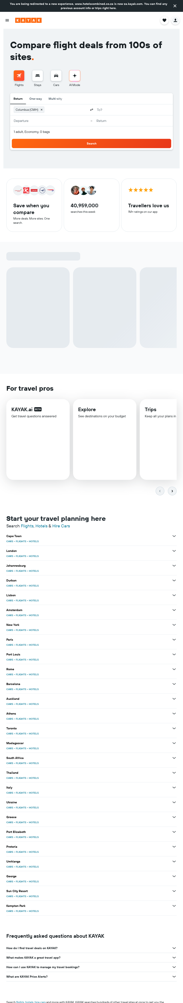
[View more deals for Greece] (174, 817)
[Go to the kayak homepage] (28, 20)
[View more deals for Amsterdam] (174, 610)
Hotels (41, 525)
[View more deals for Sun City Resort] (174, 891)
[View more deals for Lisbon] (174, 595)
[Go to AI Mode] (74, 75)
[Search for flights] (19, 75)
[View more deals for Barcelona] (174, 683)
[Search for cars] (56, 75)
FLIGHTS (21, 541)
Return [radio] (18, 99)
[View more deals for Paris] (174, 639)
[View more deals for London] (174, 550)
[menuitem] (19, 78)
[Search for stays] (37, 75)
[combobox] (66, 110)
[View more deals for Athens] (174, 713)
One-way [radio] (35, 99)
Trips (150, 410)
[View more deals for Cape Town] (174, 536)
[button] (175, 6)
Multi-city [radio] (55, 99)
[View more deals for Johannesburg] (174, 565)
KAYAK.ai (22, 410)
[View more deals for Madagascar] (174, 743)
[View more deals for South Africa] (174, 757)
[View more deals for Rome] (174, 669)
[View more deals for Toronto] (174, 728)
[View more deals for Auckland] (174, 698)
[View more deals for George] (174, 876)
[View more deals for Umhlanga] (174, 861)
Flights (27, 525)
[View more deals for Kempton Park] (174, 905)
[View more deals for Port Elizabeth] (174, 831)
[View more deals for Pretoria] (174, 846)
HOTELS (34, 541)
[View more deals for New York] (174, 624)
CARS (9, 541)
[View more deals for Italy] (174, 787)
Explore (87, 410)
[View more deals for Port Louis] (174, 654)
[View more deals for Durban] (174, 580)
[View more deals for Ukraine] (174, 802)
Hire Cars (61, 525)
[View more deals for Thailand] (174, 772)
